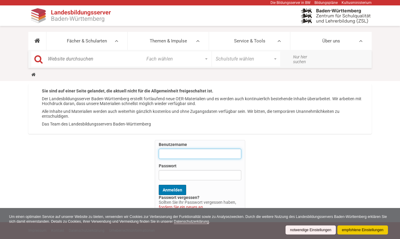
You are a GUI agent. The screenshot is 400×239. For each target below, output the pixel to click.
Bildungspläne (326, 3)
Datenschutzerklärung (191, 221)
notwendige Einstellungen (310, 230)
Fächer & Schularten (87, 41)
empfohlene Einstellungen (362, 230)
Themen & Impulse (168, 41)
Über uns (331, 41)
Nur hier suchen (300, 59)
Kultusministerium (357, 3)
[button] (37, 40)
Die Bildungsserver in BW (290, 3)
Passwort (168, 165)
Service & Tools (249, 41)
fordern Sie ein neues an (181, 207)
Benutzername (173, 144)
